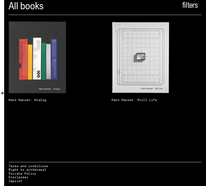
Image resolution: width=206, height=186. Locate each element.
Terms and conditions (28, 166)
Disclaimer (18, 177)
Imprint (15, 181)
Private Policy (22, 173)
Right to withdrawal (27, 169)
